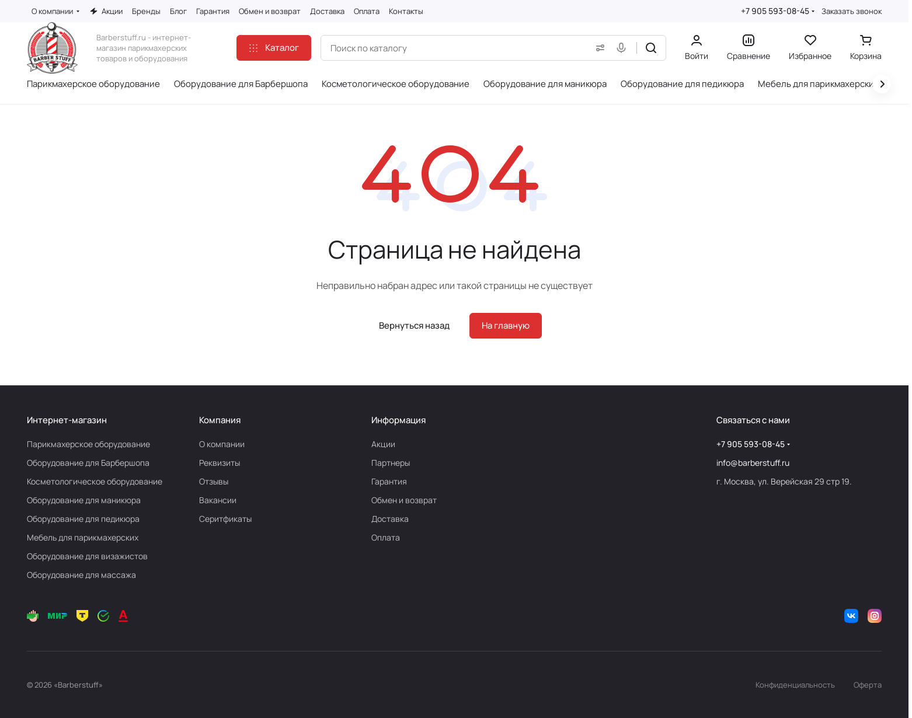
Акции (383, 443)
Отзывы (213, 481)
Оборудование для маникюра (84, 500)
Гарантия (389, 481)
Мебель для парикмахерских (82, 537)
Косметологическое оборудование (94, 481)
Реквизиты (219, 462)
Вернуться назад (414, 325)
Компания (220, 420)
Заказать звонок (852, 11)
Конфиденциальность (795, 684)
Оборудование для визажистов (87, 556)
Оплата (385, 537)
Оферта (868, 684)
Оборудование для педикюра (83, 518)
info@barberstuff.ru (752, 462)
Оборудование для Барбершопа (88, 462)
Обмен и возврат (404, 500)
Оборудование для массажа (81, 574)
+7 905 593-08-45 (775, 10)
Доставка (390, 518)
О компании (222, 443)
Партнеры (390, 462)
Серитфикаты (225, 518)
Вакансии (217, 500)
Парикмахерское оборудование (88, 443)
